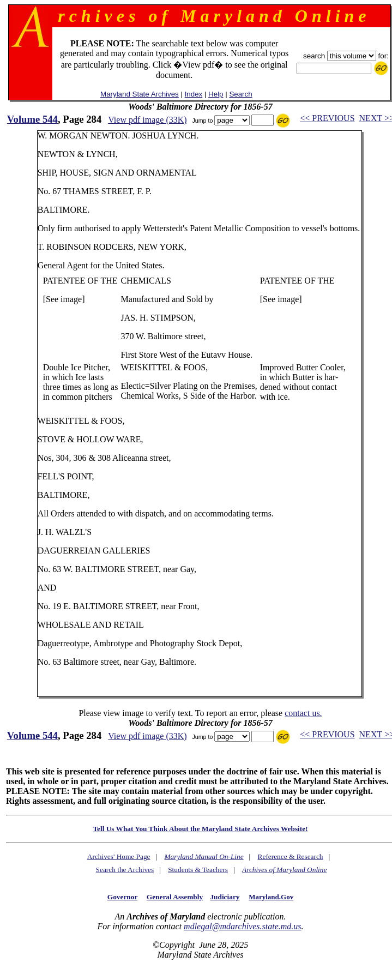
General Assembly (175, 897)
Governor (122, 897)
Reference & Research (290, 856)
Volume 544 (32, 119)
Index (194, 94)
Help (215, 94)
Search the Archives (125, 869)
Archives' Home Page (118, 856)
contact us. (303, 713)
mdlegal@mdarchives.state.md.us (242, 926)
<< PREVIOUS (327, 118)
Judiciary (224, 897)
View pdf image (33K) (147, 119)
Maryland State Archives (139, 94)
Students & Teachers (198, 869)
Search (240, 94)
